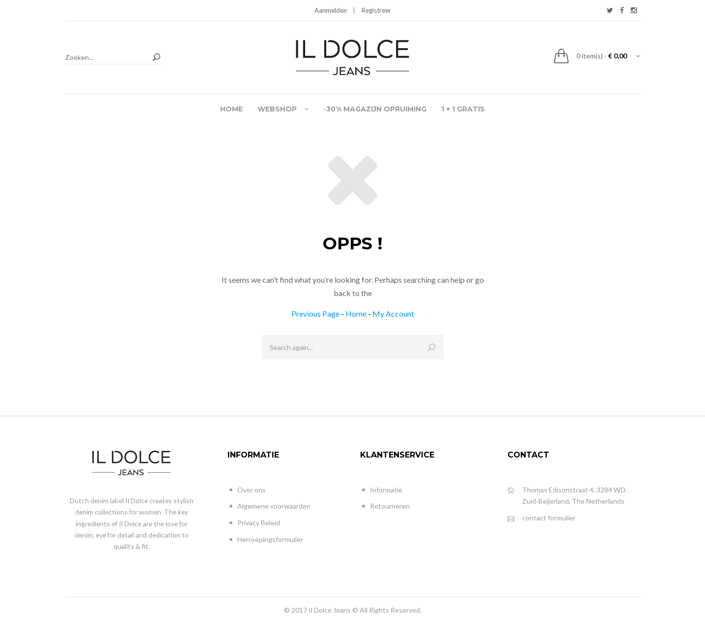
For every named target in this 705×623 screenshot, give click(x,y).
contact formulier (541, 518)
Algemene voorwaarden (268, 506)
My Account (393, 313)
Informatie (381, 490)
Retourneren (385, 506)
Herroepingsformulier (265, 539)
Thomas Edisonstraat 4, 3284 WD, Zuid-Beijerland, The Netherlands (567, 495)
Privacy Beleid (253, 523)
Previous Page (315, 313)
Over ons (246, 490)
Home (356, 313)
